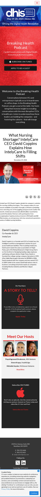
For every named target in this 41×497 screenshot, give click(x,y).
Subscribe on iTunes (20, 409)
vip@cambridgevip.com (21, 454)
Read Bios (20, 369)
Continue (34, 493)
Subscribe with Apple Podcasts (30, 197)
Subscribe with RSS (34, 197)
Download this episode (38, 197)
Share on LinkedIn (26, 197)
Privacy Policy (5, 489)
